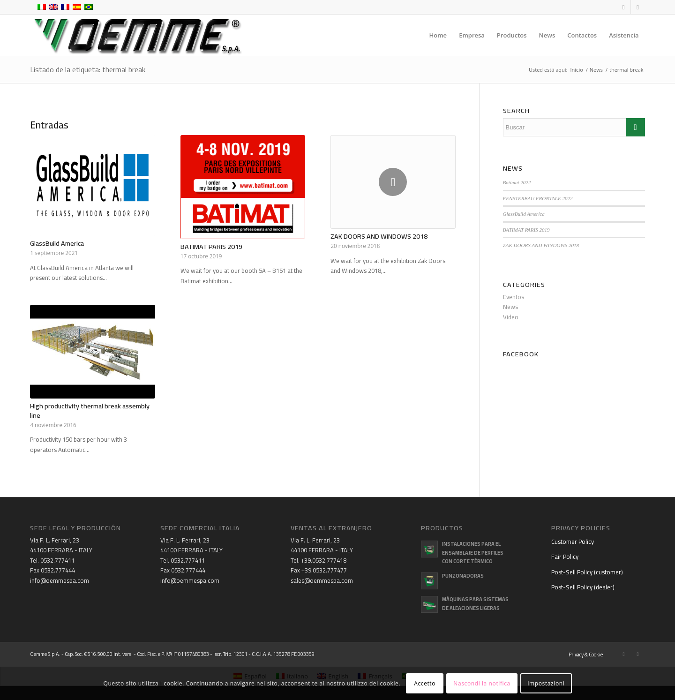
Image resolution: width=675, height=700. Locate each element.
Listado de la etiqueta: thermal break (87, 69)
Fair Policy (564, 556)
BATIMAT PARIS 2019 (211, 246)
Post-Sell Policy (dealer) (583, 587)
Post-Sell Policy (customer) (587, 572)
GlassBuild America (57, 243)
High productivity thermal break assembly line (90, 410)
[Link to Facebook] (623, 7)
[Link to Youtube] (638, 7)
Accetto (424, 683)
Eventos (513, 296)
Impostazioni (545, 683)
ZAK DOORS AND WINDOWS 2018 (379, 236)
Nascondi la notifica (481, 683)
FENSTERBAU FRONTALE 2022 (538, 198)
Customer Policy (572, 541)
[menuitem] (438, 35)
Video (510, 317)
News (510, 306)
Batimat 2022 (517, 182)
